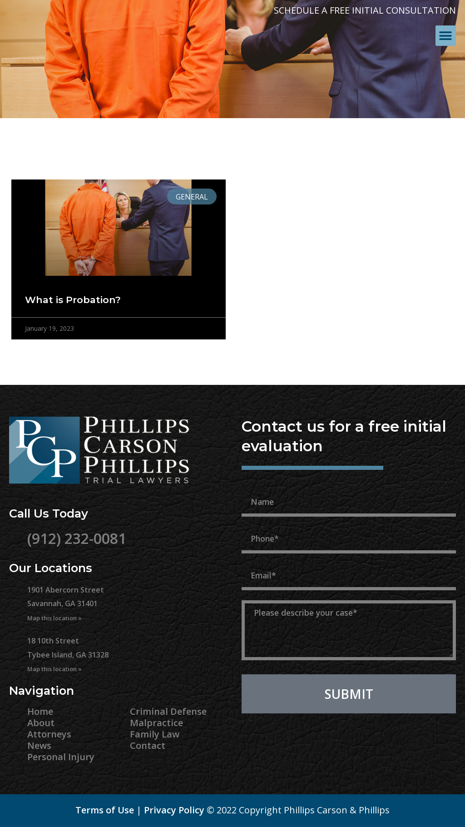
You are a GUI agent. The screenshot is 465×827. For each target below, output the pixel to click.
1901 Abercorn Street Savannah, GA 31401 (65, 603)
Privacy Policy (174, 810)
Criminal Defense (168, 711)
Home (40, 711)
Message (262, 595)
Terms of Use (104, 810)
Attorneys (49, 734)
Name (255, 485)
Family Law (154, 734)
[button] (445, 35)
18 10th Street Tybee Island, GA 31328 (68, 654)
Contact (147, 745)
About (40, 723)
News (39, 745)
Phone (257, 522)
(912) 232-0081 (76, 538)
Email (254, 558)
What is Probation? (73, 299)
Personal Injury (60, 757)
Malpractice (156, 723)
